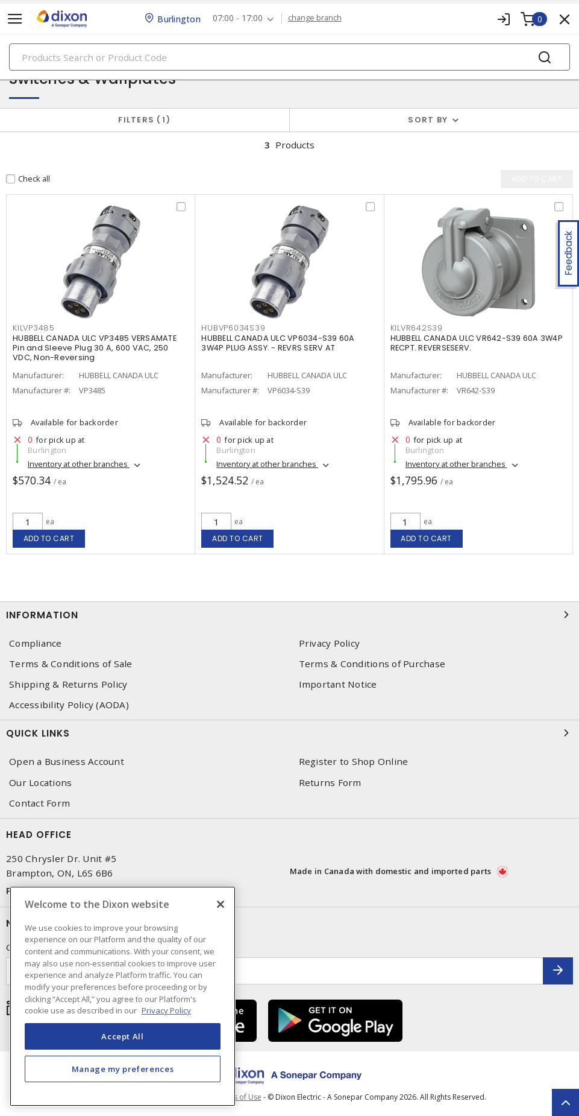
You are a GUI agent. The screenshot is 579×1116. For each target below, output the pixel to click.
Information (289, 614)
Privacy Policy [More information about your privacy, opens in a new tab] (166, 1010)
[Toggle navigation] (15, 19)
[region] (123, 996)
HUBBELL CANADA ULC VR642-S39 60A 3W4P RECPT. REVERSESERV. (476, 343)
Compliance (35, 643)
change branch (315, 18)
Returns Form (330, 782)
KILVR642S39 (416, 328)
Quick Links (289, 733)
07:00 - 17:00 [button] (238, 18)
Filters (144, 120)
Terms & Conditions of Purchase (372, 664)
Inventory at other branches (79, 463)
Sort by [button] (428, 120)
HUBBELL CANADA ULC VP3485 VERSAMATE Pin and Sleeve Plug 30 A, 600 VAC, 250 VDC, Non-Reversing (95, 348)
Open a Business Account (66, 761)
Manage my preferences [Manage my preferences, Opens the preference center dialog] (123, 1069)
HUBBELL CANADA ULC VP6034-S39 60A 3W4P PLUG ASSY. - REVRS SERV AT (277, 343)
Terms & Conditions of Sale (71, 664)
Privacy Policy (329, 643)
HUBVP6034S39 (233, 328)
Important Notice (338, 684)
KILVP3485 (34, 328)
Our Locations (40, 782)
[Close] (220, 904)
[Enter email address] (274, 970)
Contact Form (39, 803)
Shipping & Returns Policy (68, 684)
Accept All (122, 1036)
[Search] (289, 57)
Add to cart (49, 538)
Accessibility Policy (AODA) (69, 705)
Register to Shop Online (353, 761)
